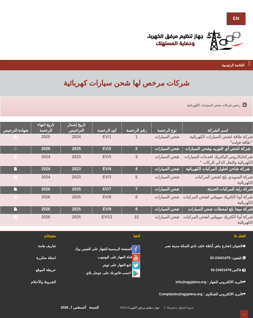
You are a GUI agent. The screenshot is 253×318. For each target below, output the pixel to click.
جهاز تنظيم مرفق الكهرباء (145, 307)
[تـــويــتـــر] (121, 265)
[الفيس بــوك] (107, 249)
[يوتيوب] (119, 257)
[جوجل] (113, 273)
